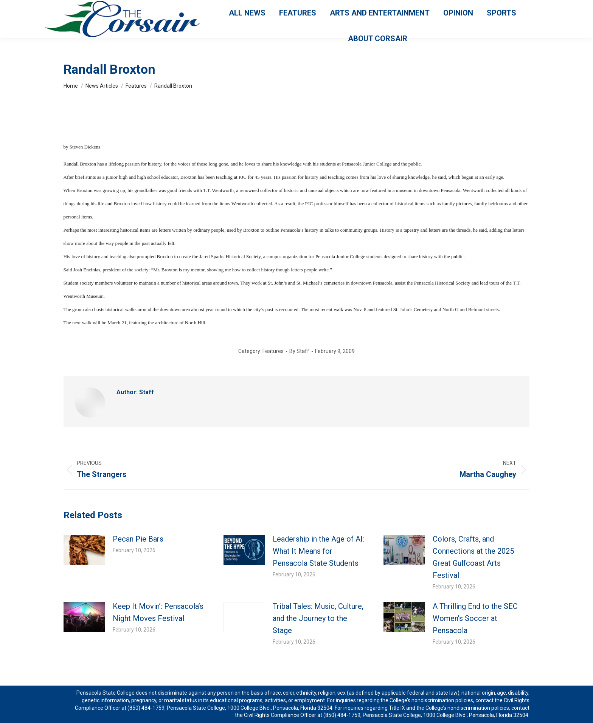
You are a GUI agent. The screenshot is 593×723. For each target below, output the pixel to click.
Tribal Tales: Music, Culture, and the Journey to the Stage (318, 618)
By (299, 351)
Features (273, 351)
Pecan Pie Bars (139, 538)
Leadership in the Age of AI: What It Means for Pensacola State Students (318, 551)
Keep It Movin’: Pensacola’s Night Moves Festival (158, 612)
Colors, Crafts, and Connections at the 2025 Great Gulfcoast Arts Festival (473, 557)
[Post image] (84, 550)
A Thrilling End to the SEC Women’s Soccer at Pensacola (475, 618)
